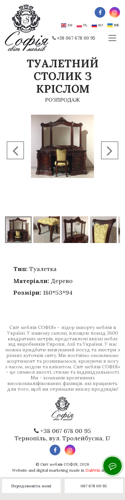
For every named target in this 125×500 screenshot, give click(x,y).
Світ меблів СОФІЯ (59, 464)
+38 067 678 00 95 (76, 38)
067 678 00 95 (93, 485)
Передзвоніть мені (31, 485)
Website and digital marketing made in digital (62, 470)
